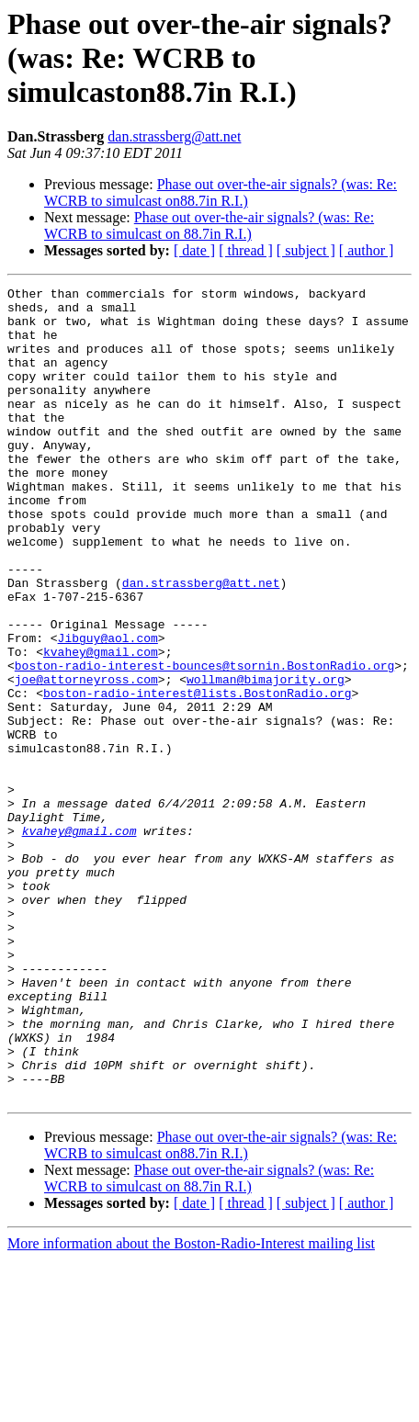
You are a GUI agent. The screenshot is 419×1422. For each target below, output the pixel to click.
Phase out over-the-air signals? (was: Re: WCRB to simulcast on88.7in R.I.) (220, 192)
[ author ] (366, 250)
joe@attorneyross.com (86, 758)
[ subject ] (306, 250)
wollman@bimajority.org (266, 758)
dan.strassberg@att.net (174, 136)
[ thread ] (246, 250)
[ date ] (194, 250)
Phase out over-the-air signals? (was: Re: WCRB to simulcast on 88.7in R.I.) (209, 225)
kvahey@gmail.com (100, 725)
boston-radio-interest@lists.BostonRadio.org (197, 775)
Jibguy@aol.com (108, 709)
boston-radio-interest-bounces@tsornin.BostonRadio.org (204, 742)
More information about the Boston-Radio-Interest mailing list (191, 1406)
